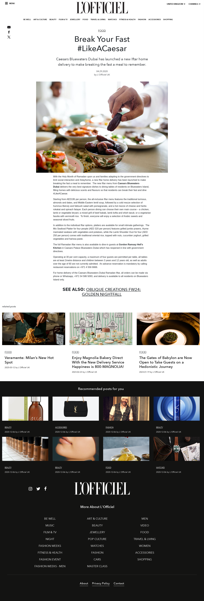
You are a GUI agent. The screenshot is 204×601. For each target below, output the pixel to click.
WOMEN (144, 545)
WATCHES (112, 20)
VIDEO (144, 525)
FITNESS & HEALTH (127, 20)
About (84, 583)
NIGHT (50, 539)
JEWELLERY (75, 20)
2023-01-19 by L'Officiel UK (151, 372)
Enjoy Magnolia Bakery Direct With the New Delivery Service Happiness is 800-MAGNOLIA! (98, 362)
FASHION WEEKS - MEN (49, 566)
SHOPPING (168, 20)
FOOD (85, 20)
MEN (145, 518)
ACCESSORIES (154, 20)
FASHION (142, 20)
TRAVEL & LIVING (98, 20)
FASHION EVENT (50, 559)
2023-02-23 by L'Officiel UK (84, 372)
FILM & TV (63, 20)
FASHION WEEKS (50, 545)
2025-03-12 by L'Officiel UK (17, 367)
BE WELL (27, 20)
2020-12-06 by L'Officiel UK (17, 432)
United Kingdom (175, 4)
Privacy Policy (101, 583)
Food (102, 30)
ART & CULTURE (40, 20)
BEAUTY (52, 20)
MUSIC (49, 525)
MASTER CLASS (97, 566)
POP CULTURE (97, 539)
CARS (97, 559)
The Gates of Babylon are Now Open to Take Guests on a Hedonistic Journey (165, 362)
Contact (119, 583)
